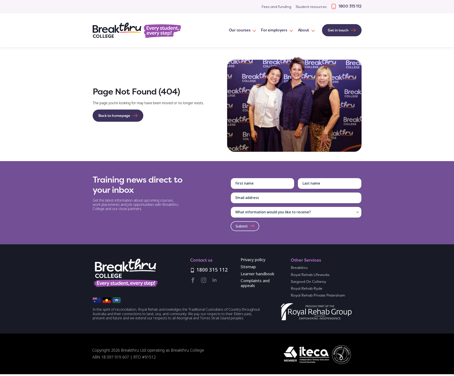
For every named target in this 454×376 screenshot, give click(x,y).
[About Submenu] (312, 30)
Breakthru (299, 268)
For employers (274, 30)
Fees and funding (276, 6)
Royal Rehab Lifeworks (310, 275)
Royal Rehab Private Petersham (318, 295)
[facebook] (192, 280)
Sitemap (248, 267)
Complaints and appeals (255, 283)
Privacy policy (253, 260)
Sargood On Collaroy (308, 282)
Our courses (240, 30)
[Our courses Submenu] (253, 30)
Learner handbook (257, 274)
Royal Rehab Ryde (306, 288)
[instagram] (203, 280)
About (303, 30)
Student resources (311, 6)
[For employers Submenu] (290, 30)
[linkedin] (214, 280)
